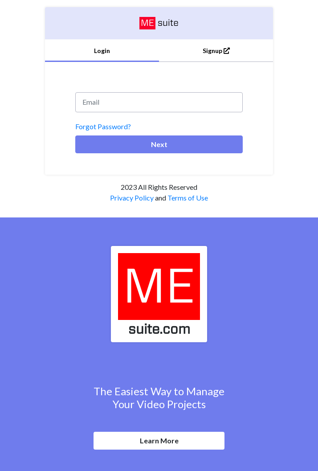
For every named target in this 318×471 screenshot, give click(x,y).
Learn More (159, 440)
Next (159, 144)
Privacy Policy (132, 197)
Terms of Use (187, 197)
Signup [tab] (216, 50)
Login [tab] (102, 50)
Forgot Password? (103, 126)
